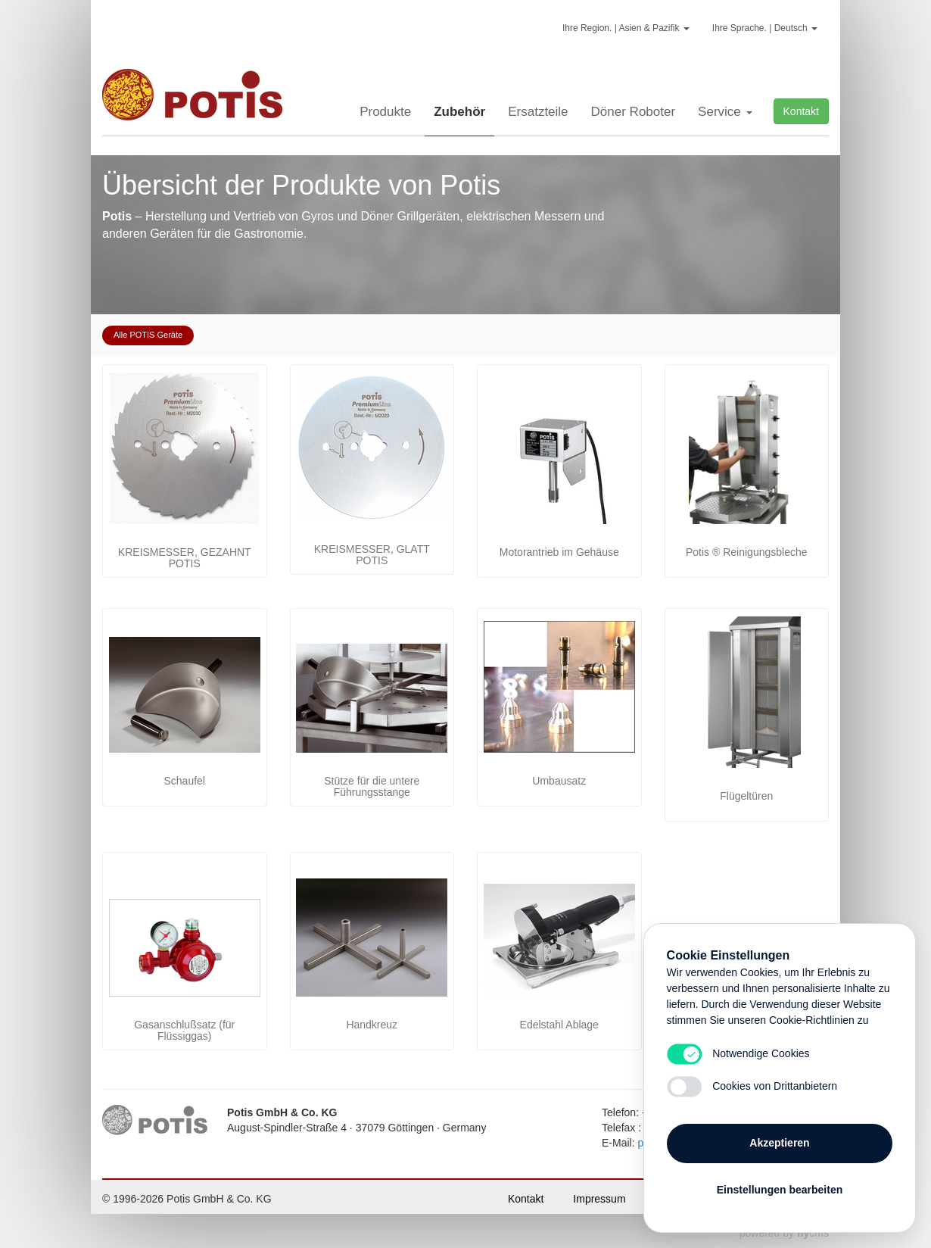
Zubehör (459, 112)
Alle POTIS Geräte (148, 334)
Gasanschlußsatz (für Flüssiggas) (184, 1030)
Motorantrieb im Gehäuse (559, 552)
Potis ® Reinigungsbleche (747, 552)
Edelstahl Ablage (559, 1025)
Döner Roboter (633, 112)
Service (725, 112)
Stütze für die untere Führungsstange (371, 786)
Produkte (385, 112)
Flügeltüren (746, 796)
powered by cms (784, 1233)
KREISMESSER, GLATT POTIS (372, 555)
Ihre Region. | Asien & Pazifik (626, 28)
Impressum (599, 1199)
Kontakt (801, 111)
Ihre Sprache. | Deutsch (764, 28)
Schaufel (184, 781)
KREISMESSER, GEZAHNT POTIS (184, 558)
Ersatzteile (538, 112)
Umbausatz (559, 781)
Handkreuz (371, 1025)
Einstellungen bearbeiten (779, 1189)
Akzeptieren (779, 1142)
